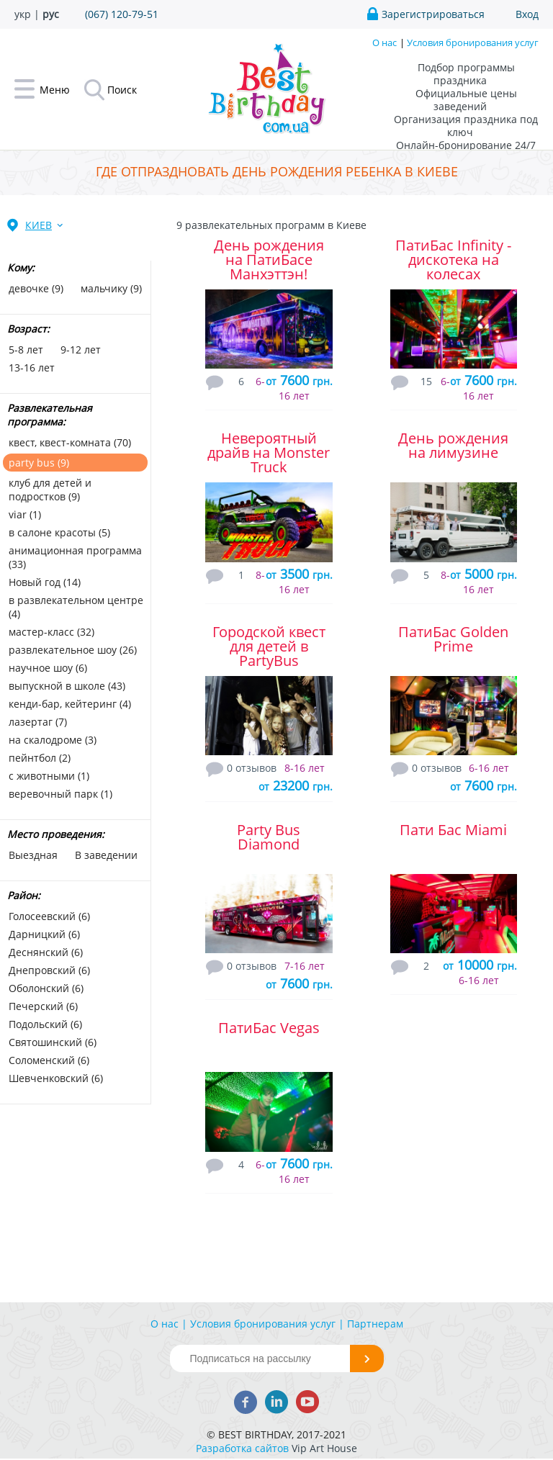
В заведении (106, 855)
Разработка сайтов (242, 1448)
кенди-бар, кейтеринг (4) (70, 704)
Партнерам (375, 1323)
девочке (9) (36, 288)
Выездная (33, 855)
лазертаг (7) (38, 722)
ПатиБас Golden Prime (453, 639)
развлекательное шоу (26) (73, 650)
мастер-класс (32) (51, 632)
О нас (384, 42)
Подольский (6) (45, 1024)
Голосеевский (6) (49, 916)
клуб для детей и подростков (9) (50, 489)
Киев (38, 225)
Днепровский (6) (49, 970)
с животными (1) (49, 776)
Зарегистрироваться (433, 14)
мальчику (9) (111, 288)
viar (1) (25, 514)
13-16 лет (32, 367)
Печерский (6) (43, 1006)
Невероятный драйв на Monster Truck (268, 452)
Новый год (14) (45, 582)
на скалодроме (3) (52, 740)
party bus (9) (39, 462)
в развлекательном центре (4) (76, 607)
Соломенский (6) (49, 1060)
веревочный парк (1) (60, 794)
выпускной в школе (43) (67, 686)
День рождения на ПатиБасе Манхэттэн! (269, 259)
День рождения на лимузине (453, 445)
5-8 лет (26, 349)
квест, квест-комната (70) (70, 442)
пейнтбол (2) (40, 758)
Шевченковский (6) (56, 1078)
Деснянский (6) (46, 952)
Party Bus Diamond (268, 837)
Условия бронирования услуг (473, 42)
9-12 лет (80, 349)
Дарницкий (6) (44, 934)
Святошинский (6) (52, 1042)
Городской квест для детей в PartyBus (268, 646)
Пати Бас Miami (453, 829)
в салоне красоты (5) (59, 532)
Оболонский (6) (46, 988)
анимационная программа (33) (75, 557)
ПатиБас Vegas (269, 1027)
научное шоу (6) (48, 668)
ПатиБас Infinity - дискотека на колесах (453, 259)
